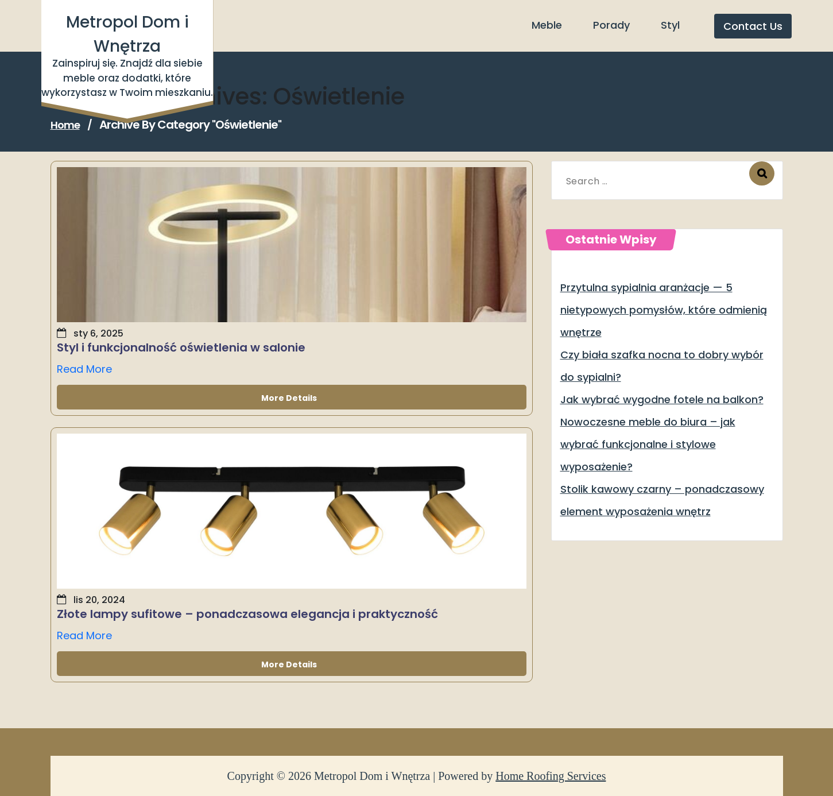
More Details (291, 397)
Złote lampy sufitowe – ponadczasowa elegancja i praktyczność (247, 614)
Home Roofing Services (550, 776)
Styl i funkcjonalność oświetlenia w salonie (181, 347)
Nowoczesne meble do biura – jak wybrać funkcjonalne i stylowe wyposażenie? (647, 444)
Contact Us (752, 26)
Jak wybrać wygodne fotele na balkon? (662, 399)
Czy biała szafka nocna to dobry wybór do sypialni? (662, 365)
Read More (84, 369)
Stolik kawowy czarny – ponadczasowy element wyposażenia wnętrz (662, 500)
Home (65, 125)
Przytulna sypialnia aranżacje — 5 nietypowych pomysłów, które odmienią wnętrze (663, 309)
